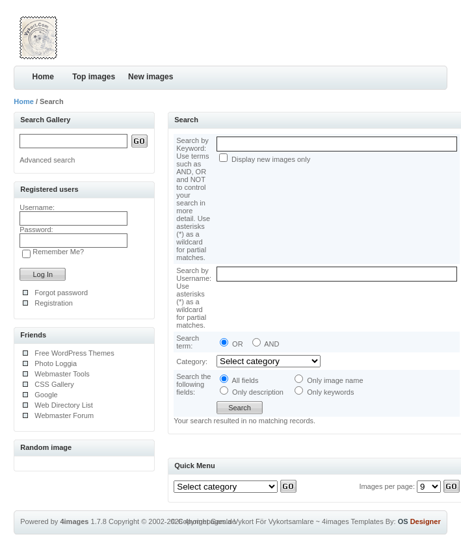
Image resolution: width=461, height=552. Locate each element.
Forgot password (61, 292)
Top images (93, 76)
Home (43, 76)
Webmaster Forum (64, 415)
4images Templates (353, 521)
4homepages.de (210, 521)
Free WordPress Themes (74, 353)
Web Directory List (63, 405)
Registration (53, 303)
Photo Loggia (55, 363)
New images (150, 76)
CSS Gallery (54, 384)
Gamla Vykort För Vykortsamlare (262, 521)
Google (45, 395)
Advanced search (47, 160)
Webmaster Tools (62, 374)
